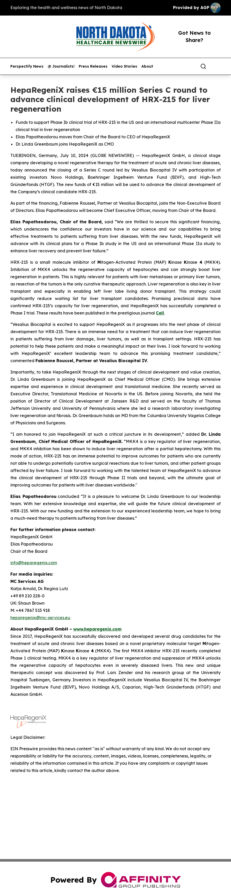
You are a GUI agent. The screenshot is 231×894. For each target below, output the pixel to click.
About (147, 66)
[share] (217, 66)
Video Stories (124, 66)
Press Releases (93, 66)
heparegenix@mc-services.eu (40, 617)
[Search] (203, 66)
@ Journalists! (61, 66)
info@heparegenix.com (33, 562)
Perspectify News (27, 66)
